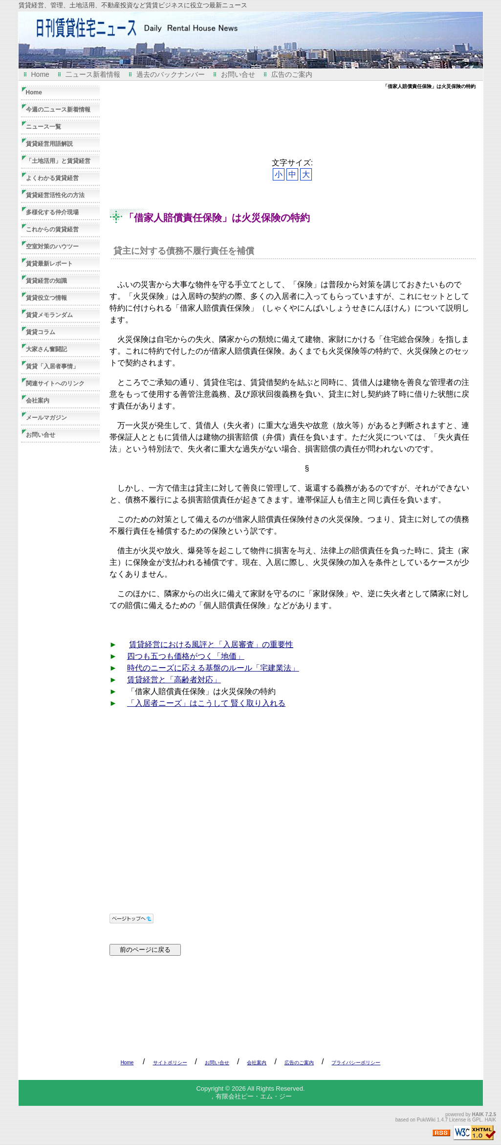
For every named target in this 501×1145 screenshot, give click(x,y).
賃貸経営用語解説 (49, 143)
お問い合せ (238, 74)
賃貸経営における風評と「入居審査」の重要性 (211, 644)
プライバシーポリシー (355, 1062)
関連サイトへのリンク (55, 383)
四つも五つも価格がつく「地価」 (185, 656)
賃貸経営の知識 (46, 280)
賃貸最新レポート (49, 263)
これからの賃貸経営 (52, 229)
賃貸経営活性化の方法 (55, 195)
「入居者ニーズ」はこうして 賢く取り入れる (206, 703)
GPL (477, 1120)
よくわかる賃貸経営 (52, 178)
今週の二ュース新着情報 (58, 109)
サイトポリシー (170, 1062)
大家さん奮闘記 (46, 349)
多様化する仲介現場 (52, 212)
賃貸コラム (40, 332)
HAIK (478, 1114)
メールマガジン (46, 417)
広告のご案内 (291, 74)
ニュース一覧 (43, 126)
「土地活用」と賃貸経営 (58, 160)
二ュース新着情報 (92, 74)
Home (40, 74)
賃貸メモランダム (49, 315)
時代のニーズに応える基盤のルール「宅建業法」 (213, 668)
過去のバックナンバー (170, 74)
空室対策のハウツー (52, 246)
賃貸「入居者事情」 (52, 366)
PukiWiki (426, 1120)
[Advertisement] (287, 124)
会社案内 (37, 400)
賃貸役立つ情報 (46, 297)
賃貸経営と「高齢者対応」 (174, 679)
